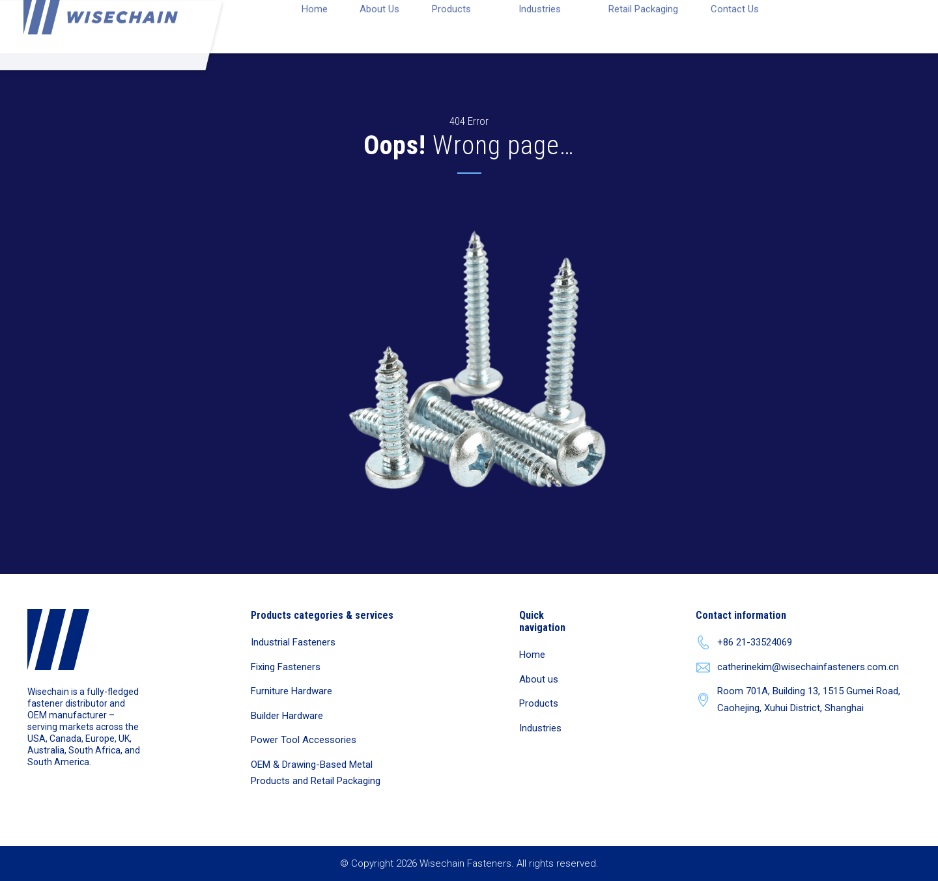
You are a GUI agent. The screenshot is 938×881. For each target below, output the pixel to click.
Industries (540, 728)
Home (532, 654)
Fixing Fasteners (285, 667)
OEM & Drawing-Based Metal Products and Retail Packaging (315, 773)
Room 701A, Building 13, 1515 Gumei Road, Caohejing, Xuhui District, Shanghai (798, 699)
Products (538, 703)
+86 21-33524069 (744, 642)
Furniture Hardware (291, 691)
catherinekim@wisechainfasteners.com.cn (797, 667)
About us (538, 679)
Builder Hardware (287, 716)
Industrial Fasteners (293, 642)
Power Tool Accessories (303, 740)
